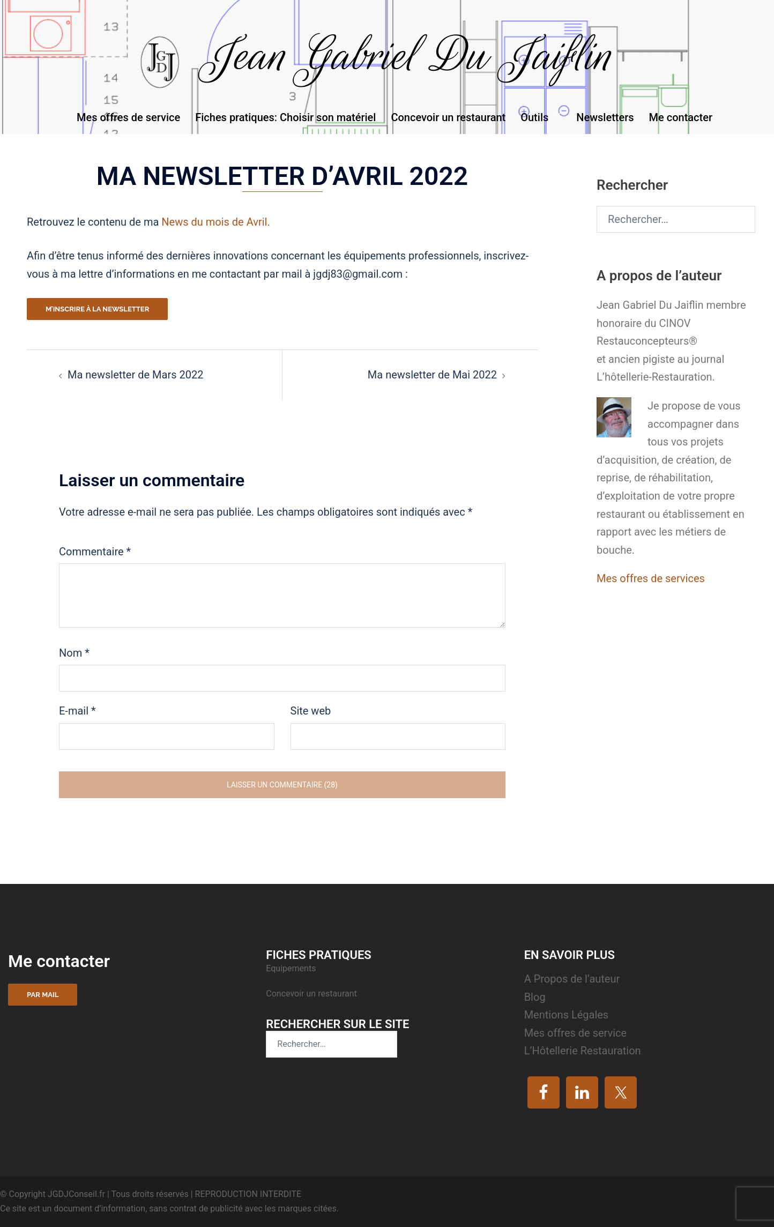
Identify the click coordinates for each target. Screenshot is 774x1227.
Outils (534, 117)
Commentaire (95, 551)
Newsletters (605, 117)
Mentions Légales (566, 1014)
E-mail (77, 710)
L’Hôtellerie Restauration (582, 1050)
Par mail (42, 995)
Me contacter (680, 117)
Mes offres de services (651, 578)
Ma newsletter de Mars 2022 (135, 374)
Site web (311, 710)
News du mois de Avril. (215, 221)
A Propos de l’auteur (572, 978)
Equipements (292, 968)
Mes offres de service (128, 117)
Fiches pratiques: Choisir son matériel (285, 117)
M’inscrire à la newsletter (97, 309)
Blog (535, 997)
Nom (74, 652)
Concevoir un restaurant (448, 117)
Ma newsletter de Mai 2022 (432, 374)
